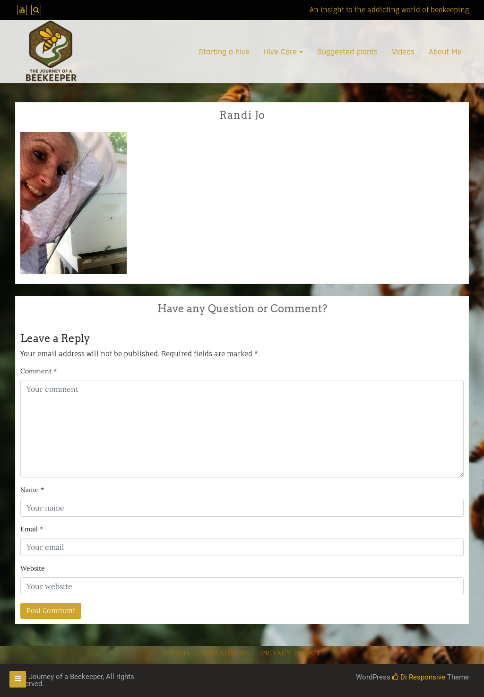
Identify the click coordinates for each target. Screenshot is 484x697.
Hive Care (280, 51)
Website (32, 568)
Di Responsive (418, 677)
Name (32, 489)
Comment (38, 371)
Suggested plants (347, 51)
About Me (445, 51)
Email (31, 529)
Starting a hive (224, 51)
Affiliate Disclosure (206, 653)
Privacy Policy (291, 653)
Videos (403, 51)
